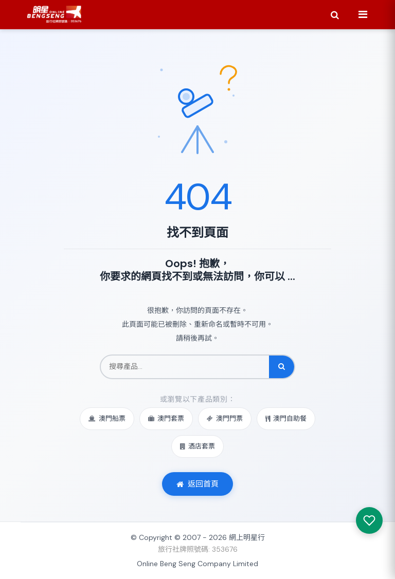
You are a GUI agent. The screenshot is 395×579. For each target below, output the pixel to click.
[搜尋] (281, 367)
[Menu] (362, 14)
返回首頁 (197, 484)
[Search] (335, 14)
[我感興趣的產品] (369, 520)
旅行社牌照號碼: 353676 (198, 549)
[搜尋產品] (185, 367)
